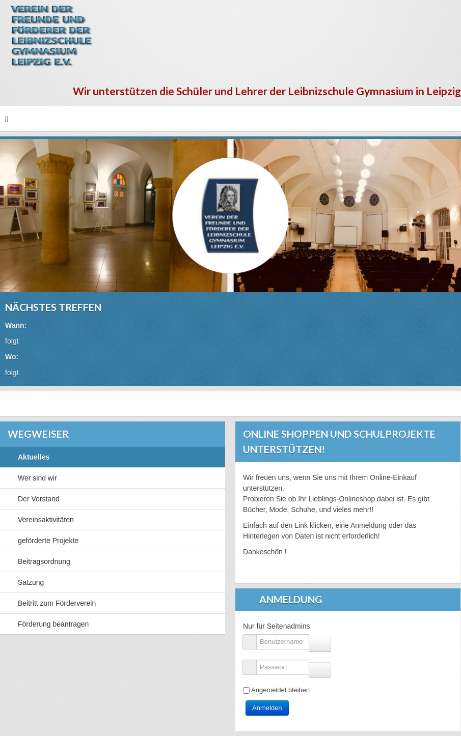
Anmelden (267, 708)
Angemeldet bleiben (280, 690)
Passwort (253, 662)
